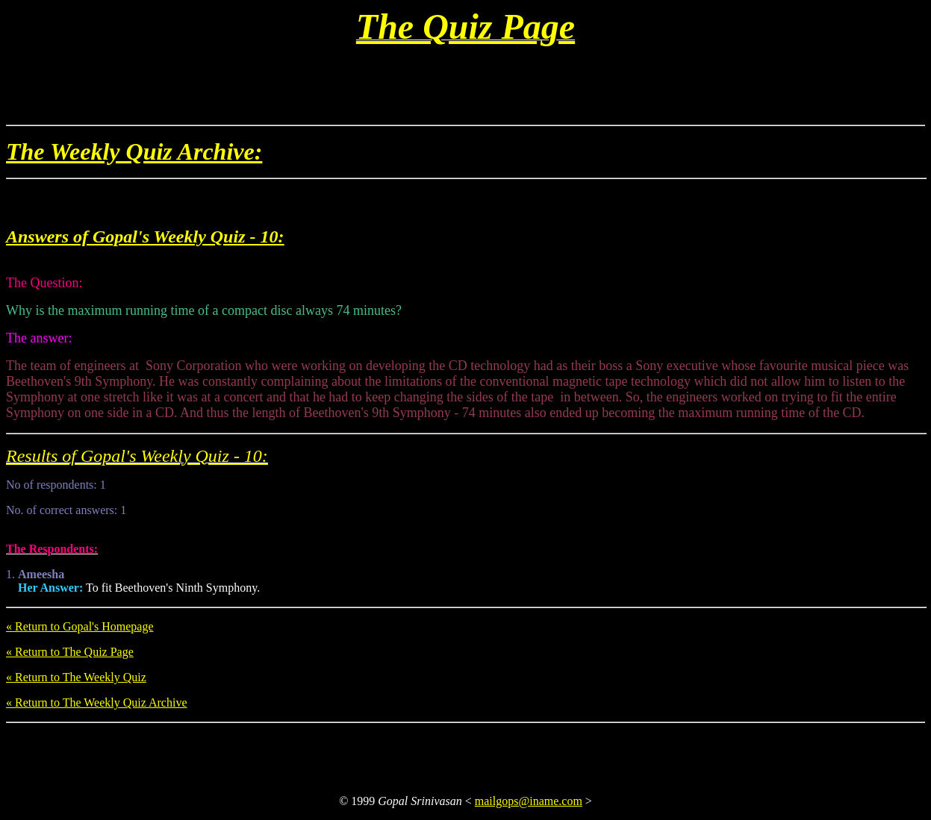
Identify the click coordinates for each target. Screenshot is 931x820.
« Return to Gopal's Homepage (80, 626)
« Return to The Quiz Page (70, 651)
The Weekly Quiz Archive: (134, 151)
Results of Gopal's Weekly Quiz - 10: (137, 456)
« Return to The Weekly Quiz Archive (96, 702)
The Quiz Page (465, 26)
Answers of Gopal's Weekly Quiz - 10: (145, 236)
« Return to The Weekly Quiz (76, 677)
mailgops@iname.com (528, 801)
